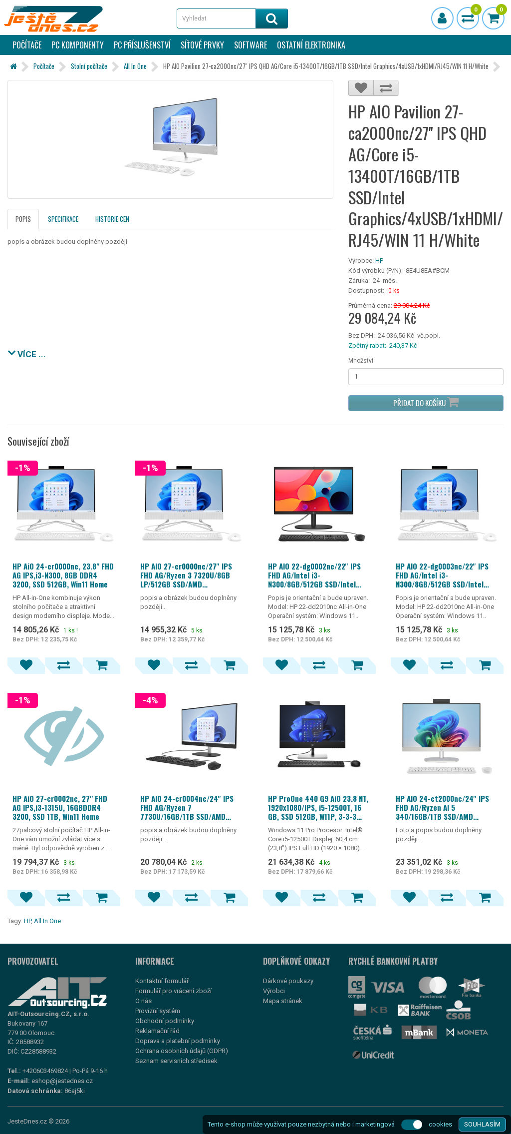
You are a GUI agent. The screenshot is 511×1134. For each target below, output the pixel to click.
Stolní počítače (89, 66)
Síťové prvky (202, 45)
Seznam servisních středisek (176, 1061)
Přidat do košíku (426, 402)
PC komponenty (77, 45)
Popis (23, 219)
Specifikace (63, 219)
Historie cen (112, 219)
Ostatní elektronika (311, 45)
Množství (360, 360)
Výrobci (274, 991)
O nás (143, 1001)
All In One (135, 66)
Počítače (26, 45)
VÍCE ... (26, 353)
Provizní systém (157, 1011)
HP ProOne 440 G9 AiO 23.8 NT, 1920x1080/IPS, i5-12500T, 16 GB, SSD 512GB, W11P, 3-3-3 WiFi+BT (318, 807)
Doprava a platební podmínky (177, 1041)
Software (250, 45)
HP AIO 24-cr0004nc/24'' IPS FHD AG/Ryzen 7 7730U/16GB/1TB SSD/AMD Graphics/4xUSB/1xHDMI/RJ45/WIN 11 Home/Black (191, 807)
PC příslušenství (142, 45)
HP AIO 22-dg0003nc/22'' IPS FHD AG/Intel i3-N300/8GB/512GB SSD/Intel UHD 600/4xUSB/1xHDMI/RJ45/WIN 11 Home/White (447, 575)
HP (379, 260)
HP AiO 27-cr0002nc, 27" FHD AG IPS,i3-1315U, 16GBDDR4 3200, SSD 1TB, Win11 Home (59, 807)
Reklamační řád (157, 1031)
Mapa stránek (282, 1001)
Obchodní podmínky (164, 1021)
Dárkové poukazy (288, 981)
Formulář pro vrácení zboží (173, 991)
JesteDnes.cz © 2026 (38, 1121)
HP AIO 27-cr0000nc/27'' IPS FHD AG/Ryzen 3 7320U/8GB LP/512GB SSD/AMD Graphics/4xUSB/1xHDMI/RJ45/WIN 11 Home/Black (191, 575)
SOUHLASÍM (482, 1124)
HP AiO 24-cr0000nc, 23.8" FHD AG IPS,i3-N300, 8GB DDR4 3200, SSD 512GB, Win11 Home (63, 575)
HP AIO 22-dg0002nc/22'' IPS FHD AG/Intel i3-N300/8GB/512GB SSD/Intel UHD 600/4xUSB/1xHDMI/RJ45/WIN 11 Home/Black (319, 575)
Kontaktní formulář (162, 981)
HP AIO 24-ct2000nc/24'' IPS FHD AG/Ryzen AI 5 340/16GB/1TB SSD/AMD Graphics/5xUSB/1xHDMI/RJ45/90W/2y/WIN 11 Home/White (447, 807)
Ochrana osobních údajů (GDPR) (181, 1051)
